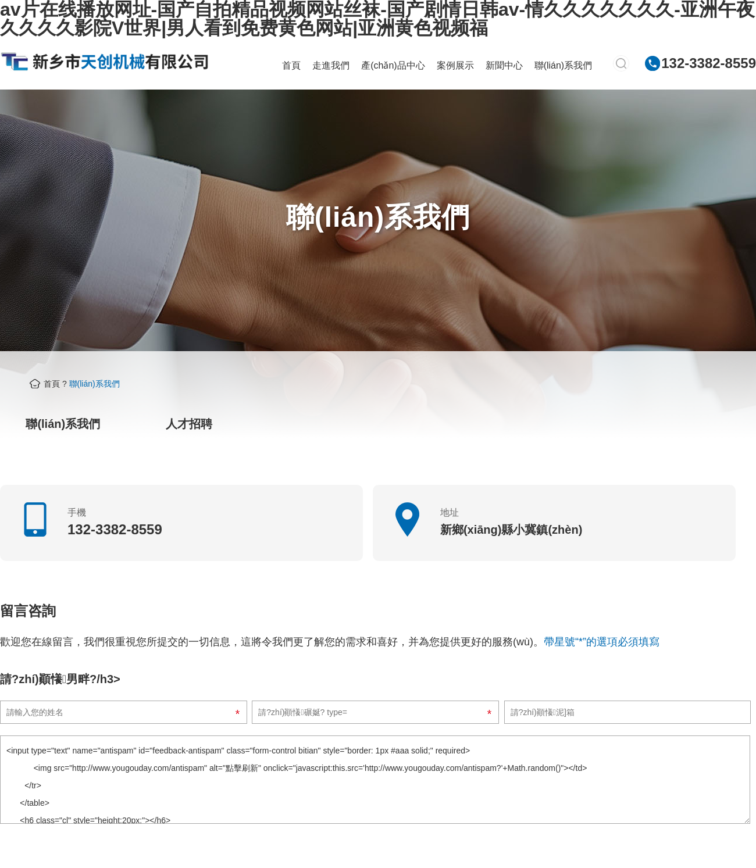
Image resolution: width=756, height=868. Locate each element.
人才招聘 (189, 423)
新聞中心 (504, 65)
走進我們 (331, 65)
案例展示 (455, 65)
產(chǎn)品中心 (393, 65)
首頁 (291, 65)
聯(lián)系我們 (563, 65)
